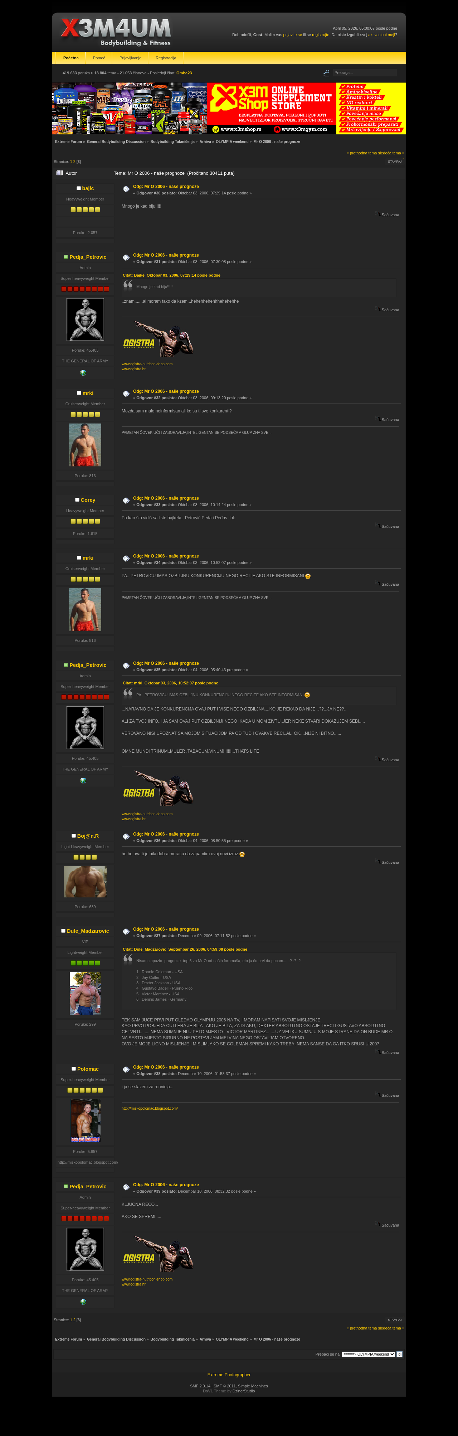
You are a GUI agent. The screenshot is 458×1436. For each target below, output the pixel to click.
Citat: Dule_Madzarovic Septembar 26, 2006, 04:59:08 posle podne (185, 949)
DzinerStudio (244, 1391)
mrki (88, 393)
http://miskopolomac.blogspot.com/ (150, 1108)
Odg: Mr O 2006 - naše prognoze (166, 186)
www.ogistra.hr (134, 369)
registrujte (320, 35)
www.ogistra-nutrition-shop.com (147, 364)
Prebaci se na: (328, 1354)
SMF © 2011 (225, 1386)
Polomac (88, 1069)
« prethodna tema (362, 153)
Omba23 (184, 73)
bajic (88, 188)
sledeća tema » (391, 153)
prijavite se (292, 35)
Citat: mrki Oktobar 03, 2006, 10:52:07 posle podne (170, 683)
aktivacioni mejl (381, 35)
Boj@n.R (88, 836)
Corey (88, 500)
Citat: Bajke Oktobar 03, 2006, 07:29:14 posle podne (171, 275)
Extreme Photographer (229, 1374)
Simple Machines (253, 1386)
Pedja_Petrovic (87, 257)
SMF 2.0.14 (200, 1386)
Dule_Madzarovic (88, 931)
